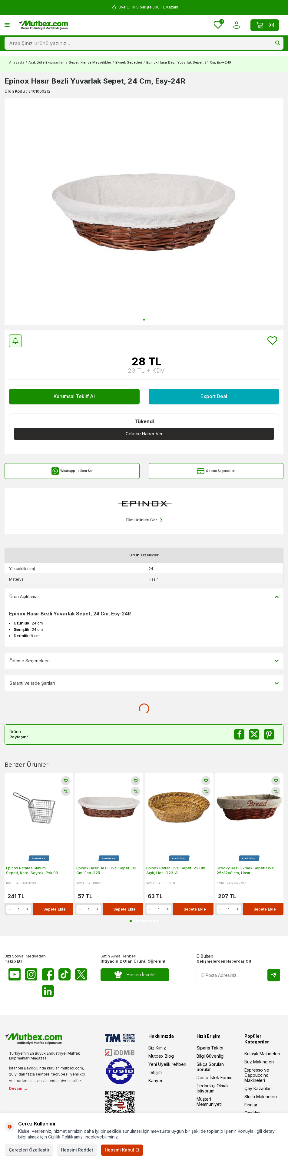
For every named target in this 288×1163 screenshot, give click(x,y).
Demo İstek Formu (215, 1077)
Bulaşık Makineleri (262, 1053)
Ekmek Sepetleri (128, 62)
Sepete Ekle (54, 909)
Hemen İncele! (134, 975)
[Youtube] (14, 974)
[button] (144, 320)
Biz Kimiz (157, 1047)
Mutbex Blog (161, 1056)
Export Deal (213, 396)
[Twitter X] (81, 974)
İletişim (155, 1072)
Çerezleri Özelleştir (29, 1149)
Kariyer (155, 1080)
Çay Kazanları (258, 1088)
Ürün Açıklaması (144, 596)
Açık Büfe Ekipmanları (46, 62)
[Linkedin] (48, 991)
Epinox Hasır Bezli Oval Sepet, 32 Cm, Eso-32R (106, 870)
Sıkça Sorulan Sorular (210, 1067)
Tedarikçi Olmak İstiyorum (213, 1088)
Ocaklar (252, 1112)
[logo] (43, 25)
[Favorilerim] (218, 25)
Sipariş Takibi (210, 1047)
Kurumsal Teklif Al (74, 396)
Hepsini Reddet (77, 1149)
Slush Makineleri (260, 1096)
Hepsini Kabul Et (122, 1149)
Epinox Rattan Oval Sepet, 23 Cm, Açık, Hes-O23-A (176, 870)
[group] (144, 211)
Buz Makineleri (259, 1061)
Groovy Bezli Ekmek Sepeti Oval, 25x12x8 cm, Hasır (246, 870)
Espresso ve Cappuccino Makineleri (256, 1075)
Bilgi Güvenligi (210, 1056)
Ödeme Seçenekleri (216, 471)
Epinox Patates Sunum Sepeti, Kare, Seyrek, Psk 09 (32, 870)
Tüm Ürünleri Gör (144, 520)
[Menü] (7, 24)
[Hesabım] (236, 25)
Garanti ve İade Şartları (144, 683)
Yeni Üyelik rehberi (167, 1064)
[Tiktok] (64, 974)
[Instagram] (31, 974)
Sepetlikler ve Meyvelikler (90, 62)
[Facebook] (48, 974)
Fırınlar (250, 1104)
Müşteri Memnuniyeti (209, 1101)
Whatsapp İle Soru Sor (72, 471)
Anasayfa (16, 62)
